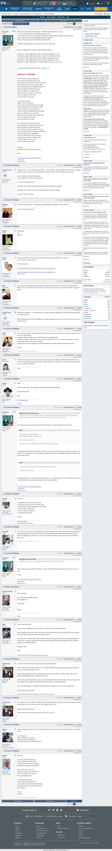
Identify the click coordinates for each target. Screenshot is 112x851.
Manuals (81, 830)
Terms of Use (82, 843)
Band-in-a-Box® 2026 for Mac (100, 48)
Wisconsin (4, 375)
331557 (79, 587)
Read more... (87, 67)
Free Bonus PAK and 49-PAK (93, 120)
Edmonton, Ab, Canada (8, 747)
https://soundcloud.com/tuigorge (25, 209)
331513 (79, 494)
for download (95, 186)
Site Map (96, 843)
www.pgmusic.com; (18, 844)
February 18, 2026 (89, 210)
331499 (79, 407)
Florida (4, 50)
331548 (79, 553)
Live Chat (58, 4)
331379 (79, 200)
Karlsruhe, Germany (7, 514)
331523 (79, 527)
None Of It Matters (10, 27)
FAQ (68, 17)
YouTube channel (90, 51)
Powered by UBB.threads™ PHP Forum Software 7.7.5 (56, 850)
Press (17, 830)
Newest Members (89, 285)
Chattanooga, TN (6, 304)
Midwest (4, 682)
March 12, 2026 (88, 176)
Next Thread (64, 20)
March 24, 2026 (88, 161)
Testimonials (40, 835)
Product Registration (84, 838)
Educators (18, 835)
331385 (79, 226)
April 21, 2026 (87, 71)
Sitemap (17, 838)
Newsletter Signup (62, 828)
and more (86, 245)
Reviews (39, 838)
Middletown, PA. (6, 351)
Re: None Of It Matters (11, 165)
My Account (60, 835)
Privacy (89, 843)
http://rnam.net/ (21, 274)
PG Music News (88, 40)
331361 (79, 165)
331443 (79, 355)
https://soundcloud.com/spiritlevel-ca (26, 739)
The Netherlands (6, 276)
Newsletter (84, 810)
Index (42, 20)
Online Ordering (71, 4)
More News (87, 263)
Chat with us (72, 816)
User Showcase (37, 14)
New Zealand (5, 222)
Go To (25, 23)
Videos (80, 833)
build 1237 (102, 202)
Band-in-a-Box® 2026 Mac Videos (94, 64)
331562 (79, 619)
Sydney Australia (6, 249)
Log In (107, 14)
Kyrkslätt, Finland (6, 774)
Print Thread (17, 23)
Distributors (18, 833)
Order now (86, 256)
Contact (17, 828)
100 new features (101, 91)
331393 (79, 253)
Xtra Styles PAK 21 (92, 105)
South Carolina (5, 325)
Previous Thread (20, 20)
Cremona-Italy (5, 610)
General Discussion (25, 14)
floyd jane (60, 165)
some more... (23, 161)
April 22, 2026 (87, 43)
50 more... (22, 160)
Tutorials (81, 835)
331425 (79, 281)
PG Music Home (6, 14)
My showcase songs (22, 400)
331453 (79, 378)
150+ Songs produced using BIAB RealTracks (29, 158)
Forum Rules (61, 17)
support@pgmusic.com (39, 844)
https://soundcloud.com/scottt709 (25, 737)
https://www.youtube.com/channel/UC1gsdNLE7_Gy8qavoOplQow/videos (36, 272)
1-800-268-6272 (60, 2)
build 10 (90, 168)
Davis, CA (4, 182)
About (17, 826)
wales (3, 402)
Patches (80, 826)
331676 (79, 751)
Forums (16, 14)
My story (19, 403)
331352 (79, 27)
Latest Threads (50, 17)
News (59, 826)
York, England (5, 643)
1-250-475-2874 (68, 2)
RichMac (60, 553)
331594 (79, 724)
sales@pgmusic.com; (28, 844)
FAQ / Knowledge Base (85, 828)
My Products (61, 837)
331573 (79, 659)
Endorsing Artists (41, 833)
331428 (79, 308)
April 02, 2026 (87, 135)
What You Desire (28, 523)
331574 (79, 697)
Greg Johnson (58, 407)
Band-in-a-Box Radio (42, 830)
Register (99, 14)
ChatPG (86, 21)
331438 (79, 328)
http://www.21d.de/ (22, 521)
